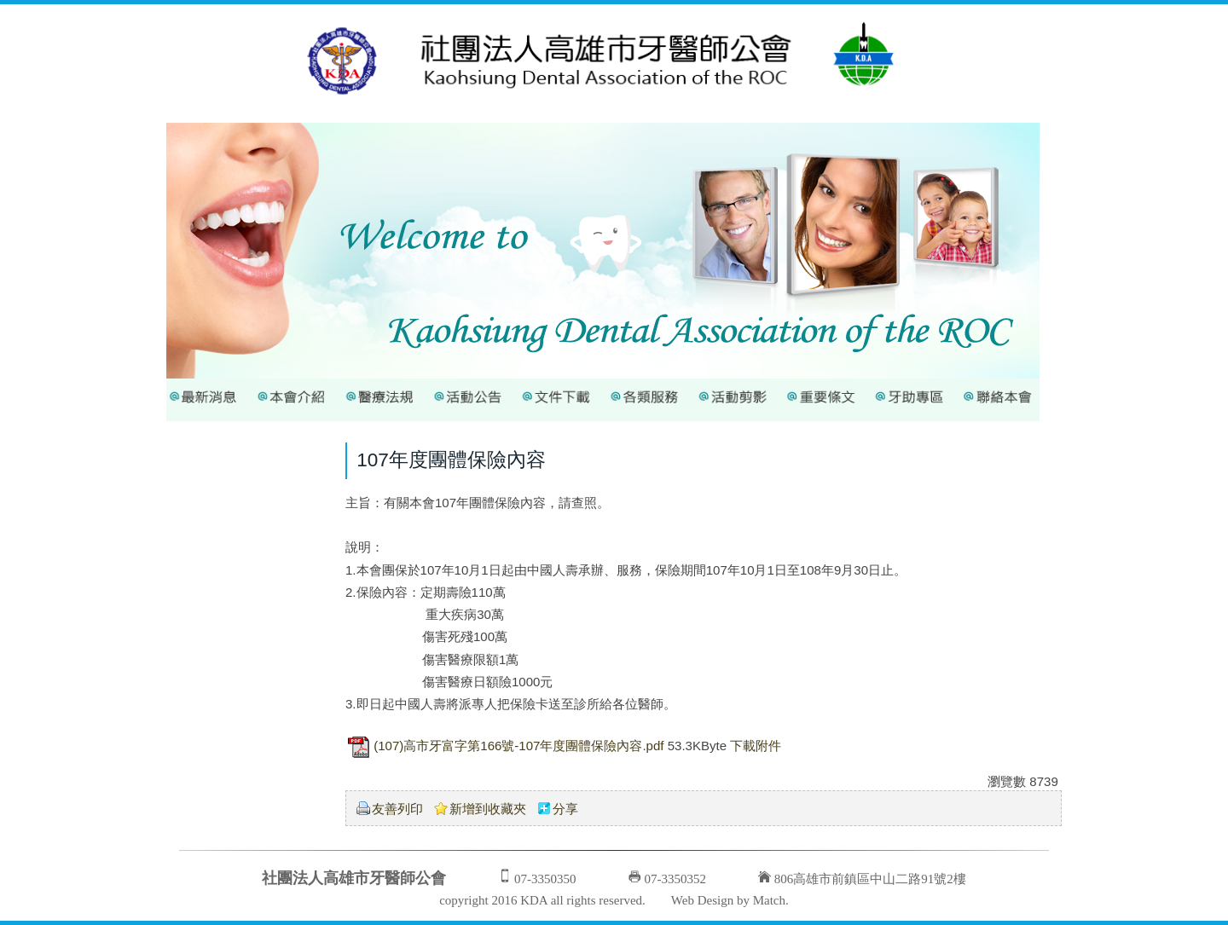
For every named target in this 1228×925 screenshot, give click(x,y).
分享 (565, 808)
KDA (533, 900)
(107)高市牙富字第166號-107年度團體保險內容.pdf (518, 745)
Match (769, 900)
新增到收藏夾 (487, 808)
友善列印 (397, 808)
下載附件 (755, 745)
